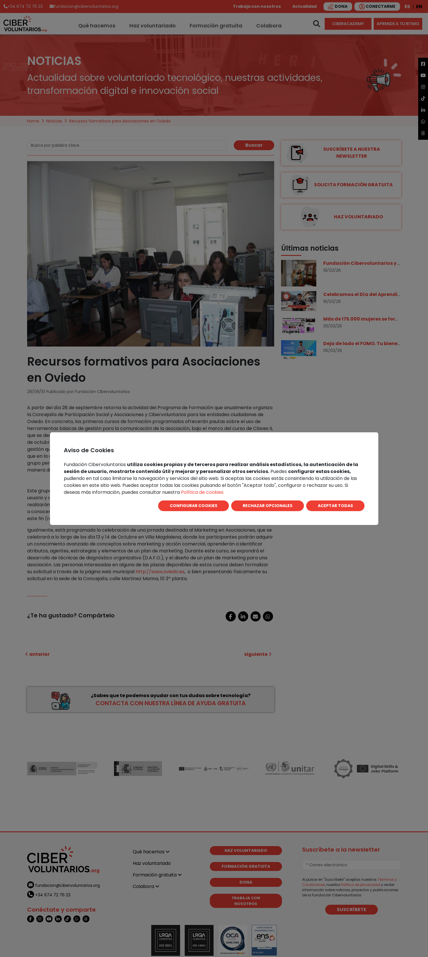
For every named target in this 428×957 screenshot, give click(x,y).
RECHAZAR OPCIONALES (267, 506)
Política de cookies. (202, 492)
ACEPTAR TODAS (335, 506)
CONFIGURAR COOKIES (193, 506)
